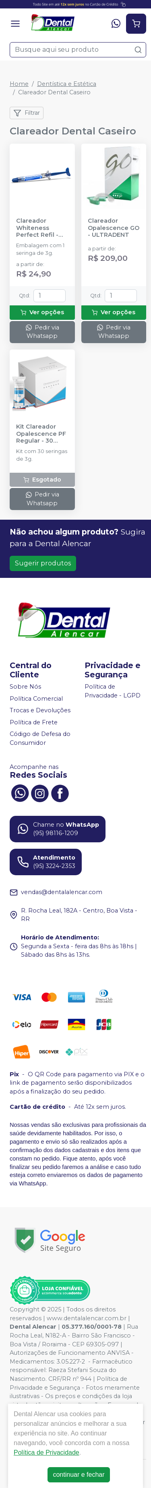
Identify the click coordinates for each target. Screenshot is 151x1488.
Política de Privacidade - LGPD (113, 691)
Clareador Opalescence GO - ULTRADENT (113, 228)
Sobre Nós (25, 686)
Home (19, 83)
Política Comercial (36, 698)
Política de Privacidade (46, 1452)
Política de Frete (34, 722)
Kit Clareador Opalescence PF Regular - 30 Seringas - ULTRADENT (41, 433)
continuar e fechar (78, 1474)
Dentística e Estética (66, 83)
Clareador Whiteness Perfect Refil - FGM (37, 228)
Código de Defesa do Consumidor (40, 739)
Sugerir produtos (43, 563)
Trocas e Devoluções (40, 710)
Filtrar (26, 113)
